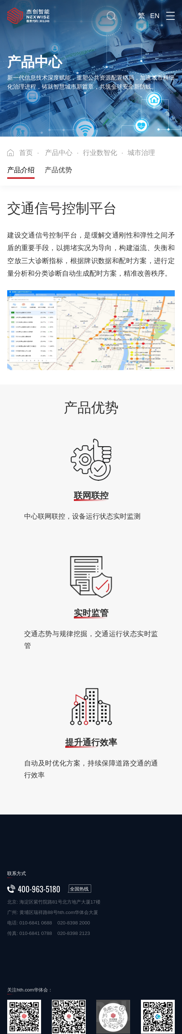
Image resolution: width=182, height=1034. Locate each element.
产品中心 (58, 152)
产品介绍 (21, 170)
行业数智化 (100, 152)
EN (154, 15)
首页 (26, 152)
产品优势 (58, 170)
